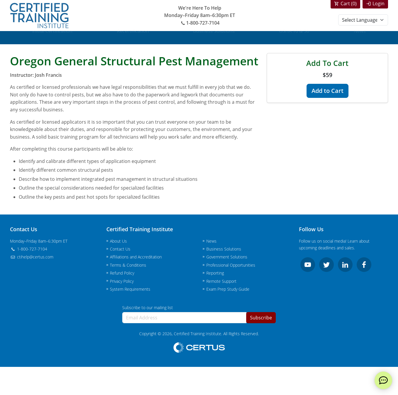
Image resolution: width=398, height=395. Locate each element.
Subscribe (261, 317)
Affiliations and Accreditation (136, 257)
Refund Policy (122, 273)
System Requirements (130, 289)
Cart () (349, 3)
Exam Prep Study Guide (227, 289)
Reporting (215, 273)
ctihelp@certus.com (31, 257)
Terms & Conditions (128, 265)
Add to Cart (327, 91)
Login (379, 3)
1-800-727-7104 (200, 23)
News (360, 37)
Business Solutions (214, 37)
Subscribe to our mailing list (147, 307)
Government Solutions (226, 257)
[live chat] (383, 380)
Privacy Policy (122, 281)
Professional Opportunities (230, 265)
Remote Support (221, 281)
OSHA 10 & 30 (294, 37)
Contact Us (120, 249)
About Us (118, 241)
